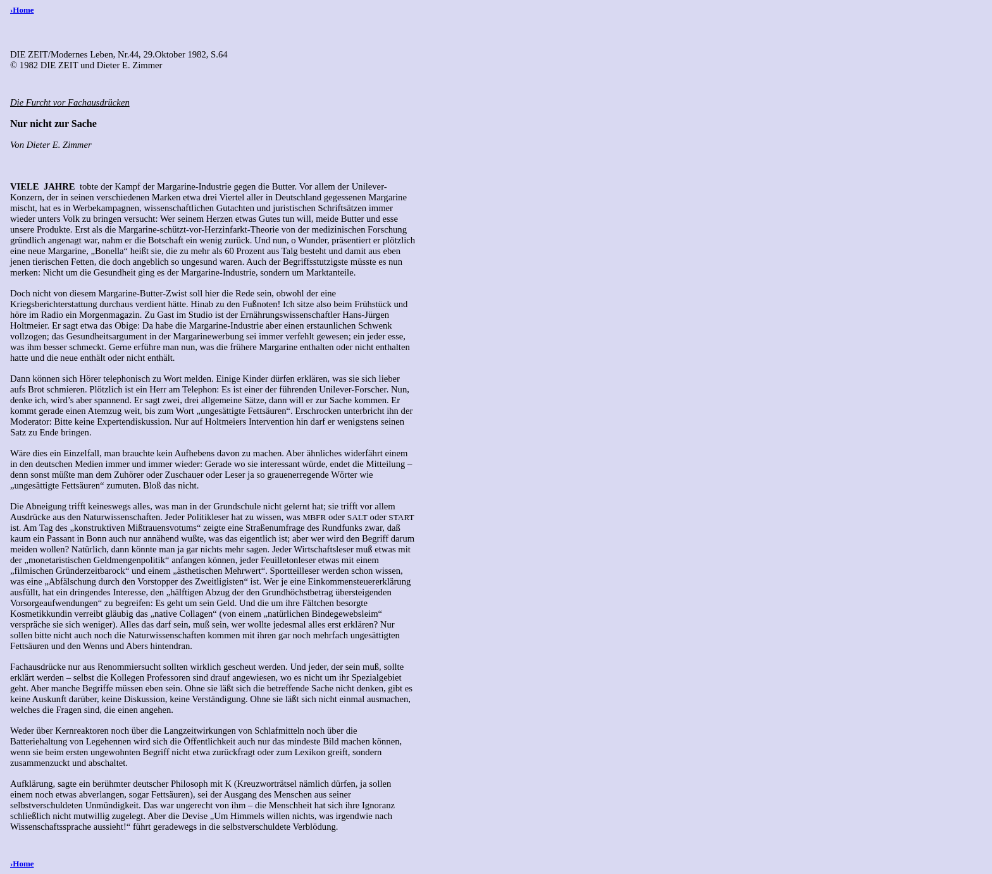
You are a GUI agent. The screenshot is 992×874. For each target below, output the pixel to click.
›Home (22, 10)
